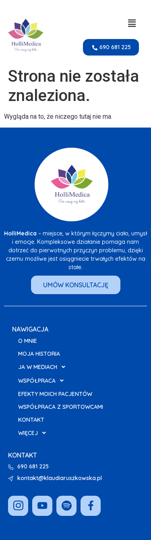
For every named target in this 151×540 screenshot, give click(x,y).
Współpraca (43, 380)
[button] (132, 23)
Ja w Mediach (44, 367)
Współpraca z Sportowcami (60, 406)
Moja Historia (39, 353)
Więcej (34, 433)
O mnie (27, 340)
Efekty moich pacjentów (55, 394)
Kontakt (31, 419)
